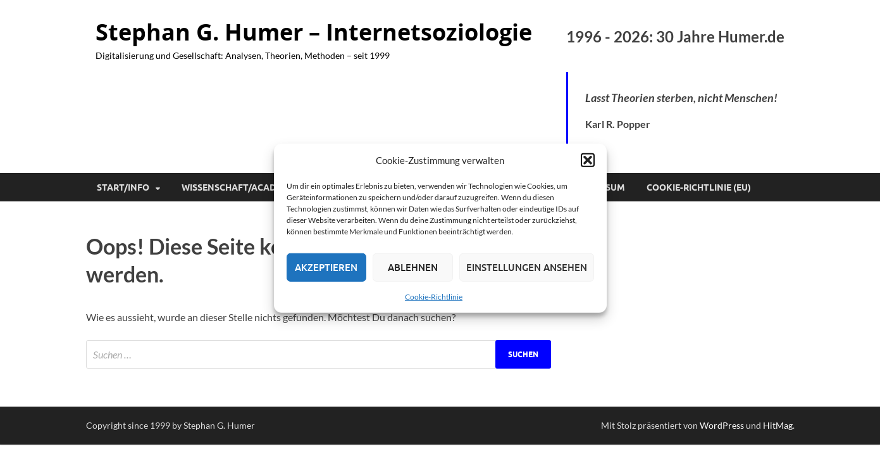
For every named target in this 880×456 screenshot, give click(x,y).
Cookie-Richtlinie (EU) (699, 187)
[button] (587, 160)
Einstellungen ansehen (526, 267)
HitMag (778, 425)
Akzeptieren (326, 267)
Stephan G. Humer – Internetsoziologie (314, 32)
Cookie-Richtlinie (433, 296)
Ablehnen (413, 267)
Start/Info (123, 187)
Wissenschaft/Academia (240, 187)
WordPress (722, 425)
